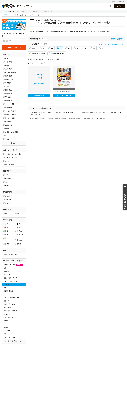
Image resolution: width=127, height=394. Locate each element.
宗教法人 (8, 128)
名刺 (5, 268)
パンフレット (8, 274)
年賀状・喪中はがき (9, 304)
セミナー (8, 178)
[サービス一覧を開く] (110, 6)
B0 (77, 48)
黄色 (19, 231)
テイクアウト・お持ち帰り (13, 154)
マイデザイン (21, 11)
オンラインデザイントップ (13, 341)
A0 (43, 48)
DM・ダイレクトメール (11, 281)
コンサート (8, 161)
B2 (94, 48)
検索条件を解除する (117, 39)
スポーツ (8, 86)
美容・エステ (9, 79)
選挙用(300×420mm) (38, 53)
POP (5, 324)
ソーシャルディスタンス (12, 157)
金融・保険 (8, 107)
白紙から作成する (39, 95)
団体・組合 (8, 90)
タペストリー (8, 314)
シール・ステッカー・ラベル (12, 297)
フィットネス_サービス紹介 (61, 91)
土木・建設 (8, 69)
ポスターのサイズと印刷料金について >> (112, 44)
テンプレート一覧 (8, 11)
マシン (44, 38)
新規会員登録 (121, 1)
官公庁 (7, 135)
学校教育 (8, 83)
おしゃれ (8, 196)
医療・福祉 (8, 76)
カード (6, 294)
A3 (69, 48)
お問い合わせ (48, 11)
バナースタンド (8, 317)
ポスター (6, 284)
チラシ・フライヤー (13, 265)
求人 (6, 182)
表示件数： (51, 59)
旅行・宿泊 (8, 100)
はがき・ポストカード (10, 278)
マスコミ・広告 (10, 104)
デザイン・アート (10, 114)
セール (7, 185)
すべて (34, 48)
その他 (7, 139)
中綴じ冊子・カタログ (10, 311)
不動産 (7, 65)
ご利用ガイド (34, 11)
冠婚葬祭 (8, 121)
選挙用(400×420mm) (57, 53)
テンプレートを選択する (64, 95)
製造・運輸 (8, 93)
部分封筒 (6, 271)
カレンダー (7, 330)
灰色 (7, 244)
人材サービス (9, 125)
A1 (52, 48)
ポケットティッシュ (9, 337)
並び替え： (31, 59)
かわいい (8, 203)
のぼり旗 (6, 301)
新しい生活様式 (10, 164)
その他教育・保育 (10, 72)
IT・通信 (8, 97)
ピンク (20, 234)
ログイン (120, 6)
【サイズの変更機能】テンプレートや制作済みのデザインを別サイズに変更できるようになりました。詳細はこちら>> (70, 31)
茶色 (19, 240)
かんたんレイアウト (11, 254)
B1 (85, 48)
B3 (102, 48)
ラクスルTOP (112, 1)
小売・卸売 (8, 62)
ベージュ (7, 239)
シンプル (8, 199)
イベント (8, 175)
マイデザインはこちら (14, 47)
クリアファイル (8, 307)
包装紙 (6, 320)
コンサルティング (10, 111)
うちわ (6, 327)
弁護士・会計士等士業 (11, 132)
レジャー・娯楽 (10, 118)
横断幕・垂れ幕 (8, 291)
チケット (6, 334)
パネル (6, 288)
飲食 (6, 58)
